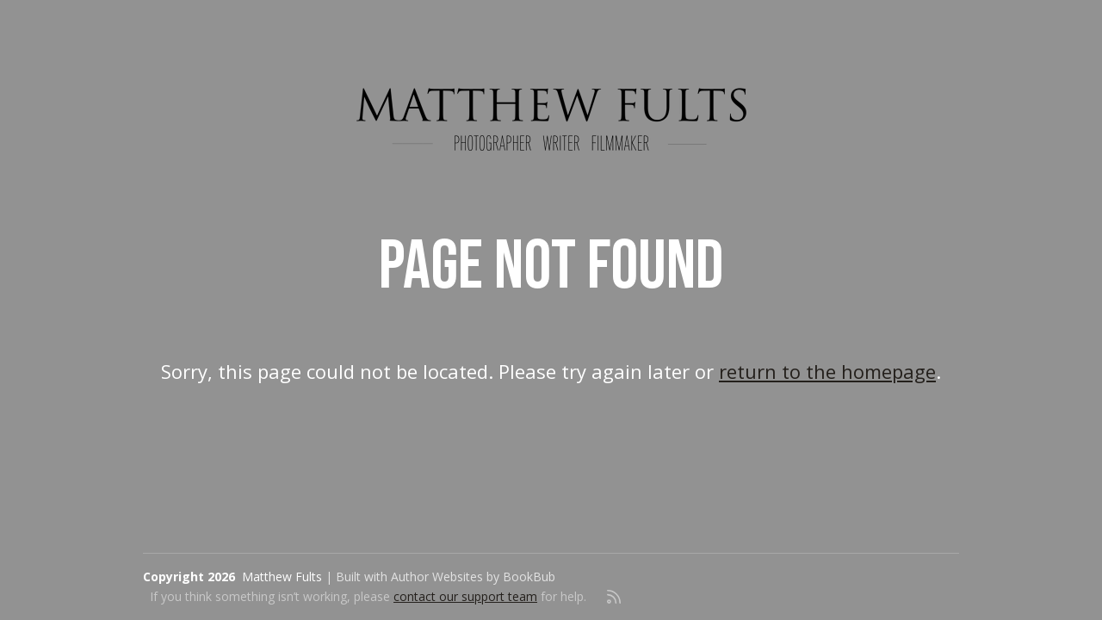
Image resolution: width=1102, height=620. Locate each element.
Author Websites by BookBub (473, 576)
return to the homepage (827, 371)
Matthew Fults (282, 576)
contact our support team (465, 596)
